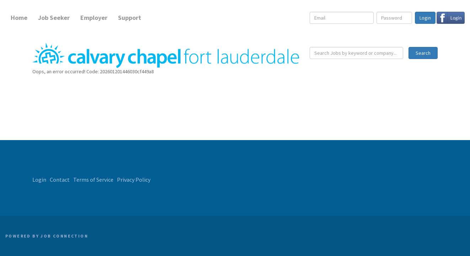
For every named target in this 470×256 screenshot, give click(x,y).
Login (425, 18)
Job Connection (64, 236)
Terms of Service (93, 179)
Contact (60, 179)
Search (423, 53)
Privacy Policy (133, 179)
